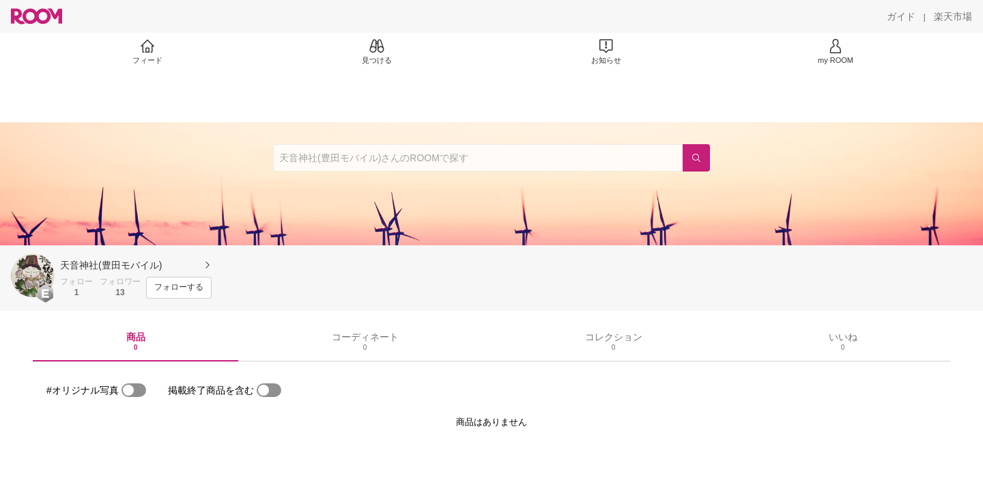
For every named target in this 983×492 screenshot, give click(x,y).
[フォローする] (179, 288)
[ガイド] (901, 16)
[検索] (696, 158)
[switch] (134, 390)
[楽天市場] (953, 16)
